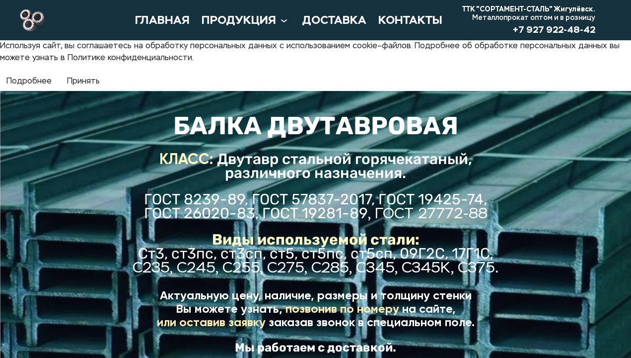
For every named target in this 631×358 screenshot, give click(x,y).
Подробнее (29, 82)
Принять (83, 82)
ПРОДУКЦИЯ (246, 20)
